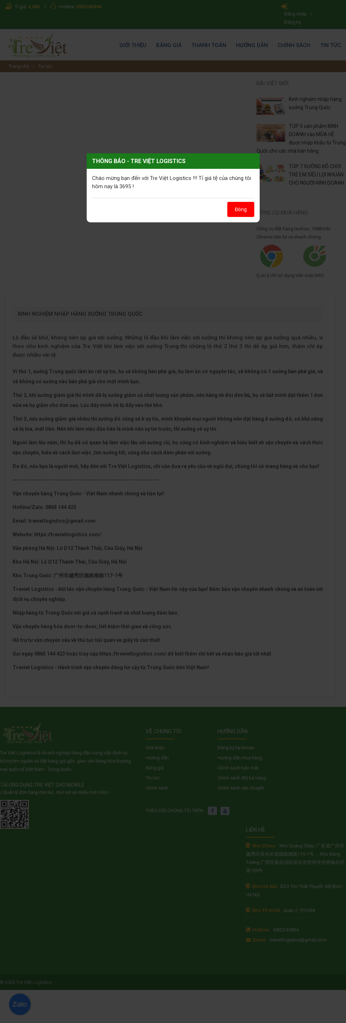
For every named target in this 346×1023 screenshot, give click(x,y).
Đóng (241, 209)
